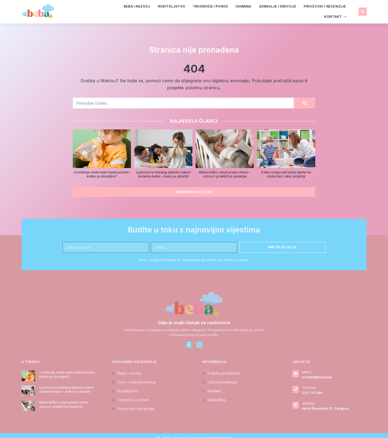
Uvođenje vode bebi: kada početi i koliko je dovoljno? (102, 174)
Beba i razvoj (137, 6)
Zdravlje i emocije (277, 6)
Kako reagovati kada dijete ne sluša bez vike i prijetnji (286, 174)
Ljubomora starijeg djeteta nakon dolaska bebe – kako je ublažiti (163, 174)
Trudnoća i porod (210, 6)
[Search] (304, 103)
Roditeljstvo (171, 6)
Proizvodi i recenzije (325, 6)
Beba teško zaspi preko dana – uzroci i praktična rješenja (224, 174)
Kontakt (335, 16)
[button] (363, 12)
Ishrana (243, 6)
